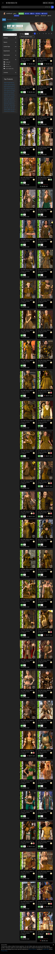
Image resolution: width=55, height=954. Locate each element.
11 (48, 33)
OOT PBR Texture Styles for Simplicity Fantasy (32, 209)
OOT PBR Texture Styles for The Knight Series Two (33, 569)
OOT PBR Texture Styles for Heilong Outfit (31, 511)
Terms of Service (32, 949)
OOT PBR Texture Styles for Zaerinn (29, 300)
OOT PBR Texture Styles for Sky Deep (30, 901)
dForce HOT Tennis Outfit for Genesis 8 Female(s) (15, 105)
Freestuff (44, 13)
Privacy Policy (4, 950)
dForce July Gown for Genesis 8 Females (13, 101)
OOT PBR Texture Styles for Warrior (29, 58)
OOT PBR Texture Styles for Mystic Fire (30, 690)
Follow (21, 13)
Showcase (9, 19)
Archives (15, 19)
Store (32, 13)
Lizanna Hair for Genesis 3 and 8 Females (13, 84)
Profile (27, 13)
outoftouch (24, 61)
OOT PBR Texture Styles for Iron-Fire (29, 420)
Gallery (38, 13)
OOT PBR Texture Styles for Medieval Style (31, 239)
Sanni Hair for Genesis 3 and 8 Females (13, 92)
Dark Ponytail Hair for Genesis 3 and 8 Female (14, 86)
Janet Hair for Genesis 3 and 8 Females (13, 88)
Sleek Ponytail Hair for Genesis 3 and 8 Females (15, 82)
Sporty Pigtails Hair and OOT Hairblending (13, 109)
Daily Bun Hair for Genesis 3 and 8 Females (14, 94)
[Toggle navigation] (3, 3)
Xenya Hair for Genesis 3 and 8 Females (13, 111)
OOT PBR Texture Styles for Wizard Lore (30, 481)
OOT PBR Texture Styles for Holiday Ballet (31, 871)
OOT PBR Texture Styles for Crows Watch (31, 390)
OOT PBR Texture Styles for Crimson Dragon (31, 450)
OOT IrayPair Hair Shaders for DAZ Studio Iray (14, 90)
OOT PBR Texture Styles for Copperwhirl (30, 599)
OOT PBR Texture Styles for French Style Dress (32, 750)
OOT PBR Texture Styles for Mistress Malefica (32, 660)
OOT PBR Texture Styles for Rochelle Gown (31, 539)
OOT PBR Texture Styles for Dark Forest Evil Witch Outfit (34, 269)
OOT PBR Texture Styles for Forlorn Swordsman (32, 841)
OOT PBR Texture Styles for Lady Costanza (31, 117)
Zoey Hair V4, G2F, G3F (9, 107)
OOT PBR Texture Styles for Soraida (29, 360)
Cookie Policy (46, 949)
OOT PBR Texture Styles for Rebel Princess (31, 780)
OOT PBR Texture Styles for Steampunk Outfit (32, 931)
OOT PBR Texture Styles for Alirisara (29, 811)
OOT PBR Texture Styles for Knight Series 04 (31, 720)
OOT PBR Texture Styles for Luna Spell (30, 629)
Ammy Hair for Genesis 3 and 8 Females (13, 96)
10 (46, 33)
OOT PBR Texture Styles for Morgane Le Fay (31, 147)
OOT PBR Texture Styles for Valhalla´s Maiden (32, 177)
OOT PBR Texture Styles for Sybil (29, 87)
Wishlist (17, 15)
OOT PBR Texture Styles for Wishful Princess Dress (33, 330)
